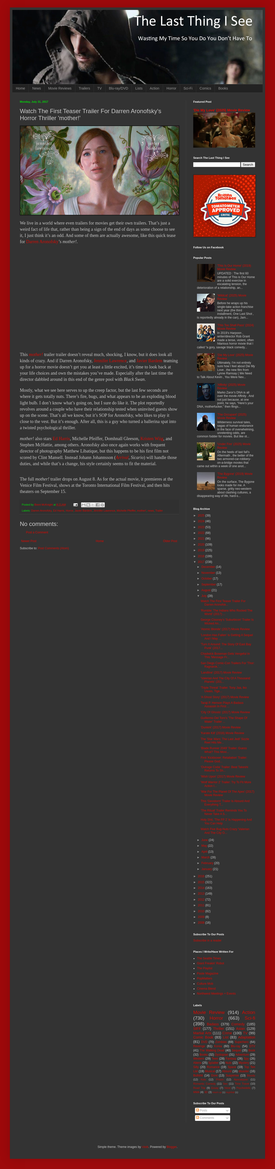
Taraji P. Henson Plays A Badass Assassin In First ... (222, 704)
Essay (215, 1087)
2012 (201, 899)
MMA (196, 1092)
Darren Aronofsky (42, 241)
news (151, 510)
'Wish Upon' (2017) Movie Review (223, 776)
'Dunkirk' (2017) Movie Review (221, 727)
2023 (201, 527)
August (206, 590)
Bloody (251, 1075)
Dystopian (221, 1054)
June (205, 840)
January (207, 869)
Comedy (238, 1024)
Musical (210, 1071)
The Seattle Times (209, 958)
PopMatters (204, 978)
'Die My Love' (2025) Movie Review (221, 110)
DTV (252, 1046)
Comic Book (203, 1037)
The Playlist (204, 968)
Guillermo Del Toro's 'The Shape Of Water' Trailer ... (224, 719)
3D (206, 1092)
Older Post (170, 541)
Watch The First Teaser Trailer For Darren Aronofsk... (223, 602)
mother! (36, 354)
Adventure (242, 1054)
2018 (201, 556)
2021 (201, 538)
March (206, 857)
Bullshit (198, 1075)
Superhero (241, 1042)
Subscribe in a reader (207, 940)
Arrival (122, 457)
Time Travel (242, 1083)
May (204, 845)
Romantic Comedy (204, 1083)
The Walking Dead (212, 1050)
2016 (201, 876)
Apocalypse (241, 1079)
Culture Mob (205, 983)
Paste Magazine (207, 973)
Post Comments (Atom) (53, 548)
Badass (213, 1024)
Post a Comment (37, 532)
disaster (244, 1071)
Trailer (159, 510)
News (36, 88)
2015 (201, 882)
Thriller (218, 1029)
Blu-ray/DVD (118, 88)
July (204, 596)
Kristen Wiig (151, 438)
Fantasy (231, 1058)
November (208, 573)
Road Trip (199, 1087)
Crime (227, 1033)
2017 (201, 562)
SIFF (197, 1029)
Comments (205, 1118)
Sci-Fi (188, 88)
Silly (196, 1067)
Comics (205, 88)
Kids (203, 1079)
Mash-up (216, 1092)
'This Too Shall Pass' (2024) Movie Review (235, 327)
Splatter (213, 1063)
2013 (201, 893)
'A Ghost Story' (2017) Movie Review (225, 697)
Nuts (228, 1063)
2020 (201, 544)
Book (251, 1050)
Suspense (232, 1075)
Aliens (197, 1063)
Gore (214, 1075)
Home (20, 88)
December (208, 567)
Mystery (244, 1063)
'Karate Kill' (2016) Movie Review (222, 733)
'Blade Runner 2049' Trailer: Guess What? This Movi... (224, 750)
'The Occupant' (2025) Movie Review (232, 416)
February (207, 863)
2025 (201, 515)
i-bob (145, 1147)
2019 (201, 550)
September (209, 584)
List (225, 1037)
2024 (201, 521)
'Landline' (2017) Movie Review (221, 672)
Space (232, 1067)
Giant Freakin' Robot (210, 963)
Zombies (221, 1042)
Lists (138, 88)
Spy (246, 1058)
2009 (201, 917)
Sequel (236, 1050)
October (207, 578)
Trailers (84, 88)
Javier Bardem (149, 360)
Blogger (171, 1147)
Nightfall (230, 1092)
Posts (201, 1110)
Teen (215, 1058)
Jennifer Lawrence (110, 360)
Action (154, 88)
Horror (171, 88)
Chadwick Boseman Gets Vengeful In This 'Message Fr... (225, 655)
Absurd (226, 1071)
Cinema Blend (206, 988)
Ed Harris (61, 438)
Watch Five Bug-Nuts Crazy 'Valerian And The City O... (225, 830)
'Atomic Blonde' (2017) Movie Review (225, 629)
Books (223, 88)
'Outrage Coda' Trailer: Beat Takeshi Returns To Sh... (224, 768)
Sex (225, 1083)
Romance (213, 1067)
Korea (218, 1046)
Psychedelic (243, 1087)
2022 (201, 533)
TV (99, 88)
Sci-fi (250, 1018)
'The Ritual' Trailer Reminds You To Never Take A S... (224, 812)
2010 (201, 911)
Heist (227, 1087)
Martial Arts (202, 1033)
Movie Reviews (59, 88)
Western (198, 1058)
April (204, 851)
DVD (204, 1042)
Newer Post (28, 541)
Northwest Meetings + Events (216, 993)
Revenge (199, 1046)
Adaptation (246, 1037)
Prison (220, 1079)
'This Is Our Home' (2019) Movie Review (234, 267)
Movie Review (209, 1012)
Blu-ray (235, 1046)
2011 (201, 905)
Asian (240, 1029)
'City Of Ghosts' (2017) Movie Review (225, 712)
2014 (201, 888)
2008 (201, 922)
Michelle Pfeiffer (126, 510)
